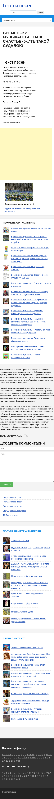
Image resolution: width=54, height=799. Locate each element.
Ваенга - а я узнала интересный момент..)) (29, 693)
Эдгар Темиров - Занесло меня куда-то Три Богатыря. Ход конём (30, 701)
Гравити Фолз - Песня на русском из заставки (27, 594)
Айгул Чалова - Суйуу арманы (24, 603)
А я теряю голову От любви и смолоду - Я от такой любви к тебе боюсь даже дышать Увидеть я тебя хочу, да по (30, 657)
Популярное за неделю (13, 502)
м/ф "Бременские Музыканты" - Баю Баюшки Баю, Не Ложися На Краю (27, 347)
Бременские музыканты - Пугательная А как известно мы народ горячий (30, 331)
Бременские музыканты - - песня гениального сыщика (25, 356)
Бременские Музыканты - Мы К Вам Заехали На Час (31, 229)
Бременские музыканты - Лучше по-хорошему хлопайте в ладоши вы (27, 312)
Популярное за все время (14, 510)
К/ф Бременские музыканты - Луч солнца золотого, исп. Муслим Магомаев (29, 293)
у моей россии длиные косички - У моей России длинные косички (28, 557)
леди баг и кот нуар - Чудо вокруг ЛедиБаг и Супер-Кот (30, 549)
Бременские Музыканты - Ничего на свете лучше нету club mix (29, 276)
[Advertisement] (26, 154)
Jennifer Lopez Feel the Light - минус (27, 647)
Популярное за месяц (12, 506)
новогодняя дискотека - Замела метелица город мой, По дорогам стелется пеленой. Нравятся (29, 585)
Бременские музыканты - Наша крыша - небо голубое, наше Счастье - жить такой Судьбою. (29, 239)
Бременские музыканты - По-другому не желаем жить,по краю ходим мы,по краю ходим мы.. (29, 302)
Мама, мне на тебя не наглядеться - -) (27, 576)
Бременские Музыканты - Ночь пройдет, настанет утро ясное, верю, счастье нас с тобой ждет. (29, 258)
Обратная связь (9, 792)
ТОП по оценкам (10, 515)
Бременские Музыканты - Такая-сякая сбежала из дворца (28, 339)
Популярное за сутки (12, 497)
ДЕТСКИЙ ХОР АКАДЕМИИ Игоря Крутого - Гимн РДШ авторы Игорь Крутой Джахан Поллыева (30, 567)
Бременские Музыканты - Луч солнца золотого (27, 268)
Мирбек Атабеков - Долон (22, 612)
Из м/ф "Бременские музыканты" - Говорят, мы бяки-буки (30, 249)
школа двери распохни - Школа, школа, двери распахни (28, 620)
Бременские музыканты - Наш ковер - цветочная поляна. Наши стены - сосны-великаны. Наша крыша (29, 322)
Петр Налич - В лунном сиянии (24, 719)
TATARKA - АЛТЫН (20, 540)
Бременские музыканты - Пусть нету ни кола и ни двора (31, 284)
